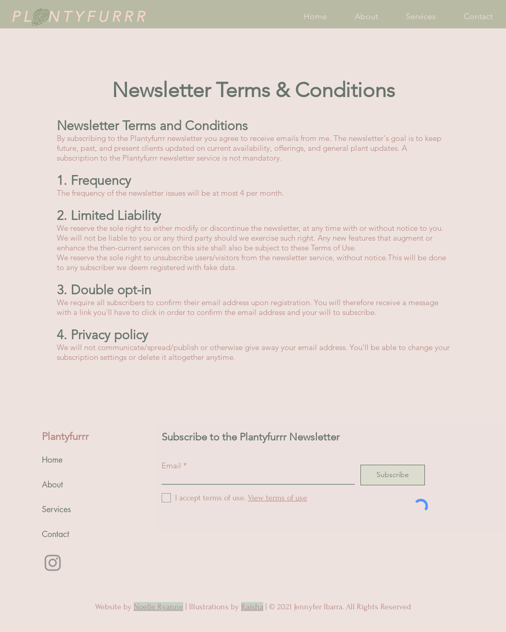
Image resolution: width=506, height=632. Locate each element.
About (52, 484)
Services (56, 509)
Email (171, 465)
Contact (55, 534)
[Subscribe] (392, 475)
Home (52, 459)
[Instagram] (53, 563)
